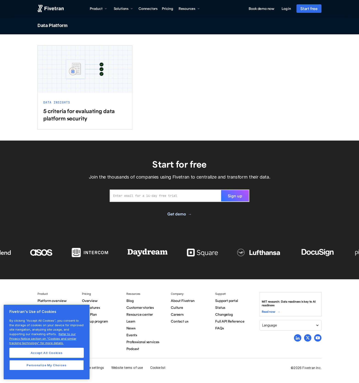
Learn (130, 321)
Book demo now (261, 8)
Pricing (167, 8)
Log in (286, 8)
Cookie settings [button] (92, 367)
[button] (98, 8)
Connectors (148, 8)
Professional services (142, 342)
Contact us (179, 321)
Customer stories (140, 307)
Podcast (132, 349)
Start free (309, 8)
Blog (129, 301)
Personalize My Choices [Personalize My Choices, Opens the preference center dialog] (46, 365)
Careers (177, 314)
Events (131, 335)
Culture (177, 307)
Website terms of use (127, 367)
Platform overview (52, 301)
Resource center (139, 314)
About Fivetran (182, 301)
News (130, 328)
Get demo (176, 213)
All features (91, 307)
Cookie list (158, 367)
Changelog (224, 314)
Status (220, 307)
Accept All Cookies (47, 353)
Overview (89, 301)
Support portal (226, 301)
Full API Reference (230, 321)
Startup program (95, 321)
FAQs (219, 328)
